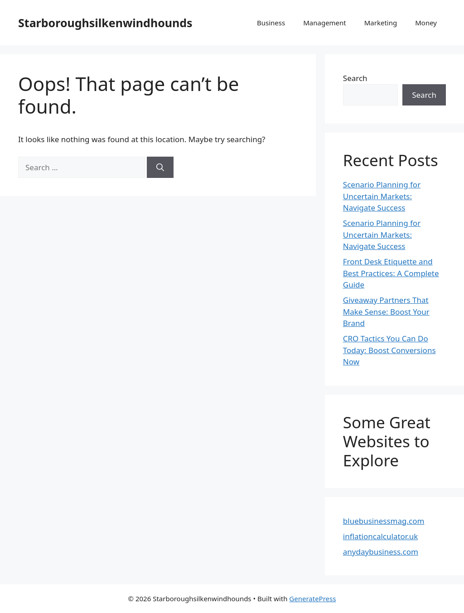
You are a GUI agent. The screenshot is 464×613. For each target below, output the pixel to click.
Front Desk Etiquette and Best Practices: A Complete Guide (391, 273)
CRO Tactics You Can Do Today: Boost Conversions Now (389, 350)
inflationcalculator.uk (380, 536)
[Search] (160, 167)
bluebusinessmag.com (384, 521)
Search (355, 78)
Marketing (380, 22)
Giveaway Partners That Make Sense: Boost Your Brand (386, 311)
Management (324, 22)
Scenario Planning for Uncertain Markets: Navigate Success (381, 196)
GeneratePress (312, 598)
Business (271, 22)
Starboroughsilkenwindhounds (105, 22)
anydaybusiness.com (380, 551)
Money (426, 22)
